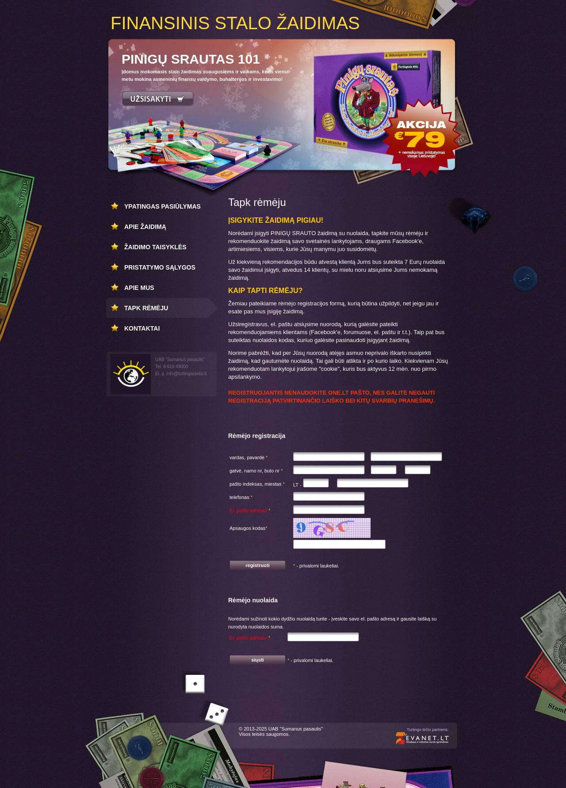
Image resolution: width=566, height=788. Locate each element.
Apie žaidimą (145, 226)
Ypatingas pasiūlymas (162, 206)
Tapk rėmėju (146, 308)
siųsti (257, 659)
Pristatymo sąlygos (159, 267)
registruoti (257, 565)
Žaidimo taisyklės (155, 247)
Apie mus (139, 287)
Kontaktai (142, 328)
